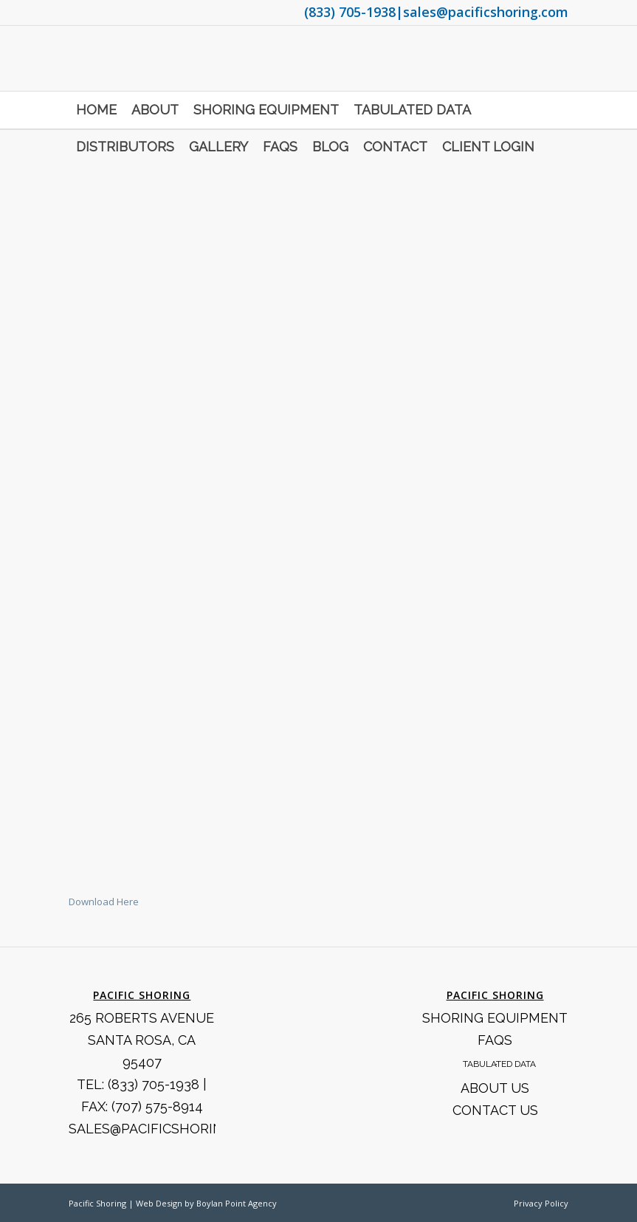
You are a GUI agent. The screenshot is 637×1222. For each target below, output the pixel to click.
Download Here (104, 901)
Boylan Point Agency (236, 1203)
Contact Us (495, 1110)
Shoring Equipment (495, 1018)
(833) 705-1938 (350, 12)
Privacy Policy (541, 1203)
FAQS (495, 1040)
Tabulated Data (499, 1064)
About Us (495, 1088)
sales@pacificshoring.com (485, 12)
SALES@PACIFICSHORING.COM (167, 1128)
